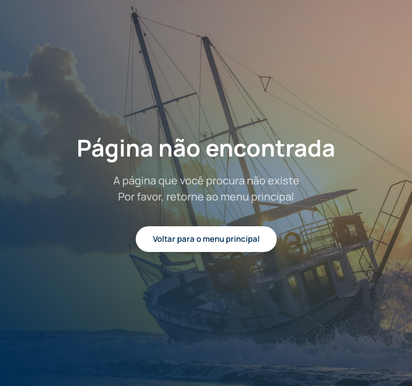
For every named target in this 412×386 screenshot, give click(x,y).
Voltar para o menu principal (206, 238)
